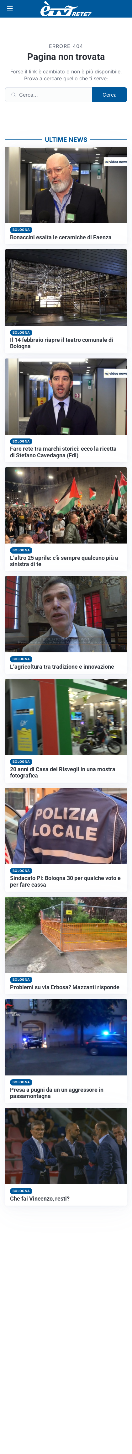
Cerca (110, 95)
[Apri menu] (10, 9)
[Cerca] (48, 94)
